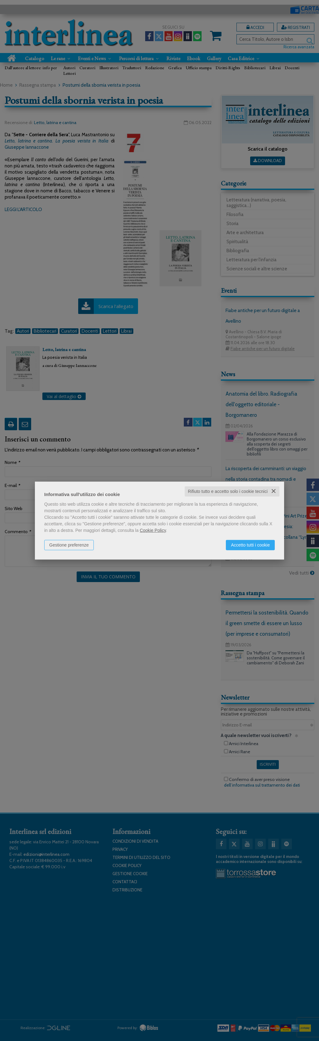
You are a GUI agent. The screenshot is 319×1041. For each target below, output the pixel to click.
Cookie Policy (153, 530)
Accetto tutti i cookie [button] (250, 544)
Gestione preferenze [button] (69, 544)
